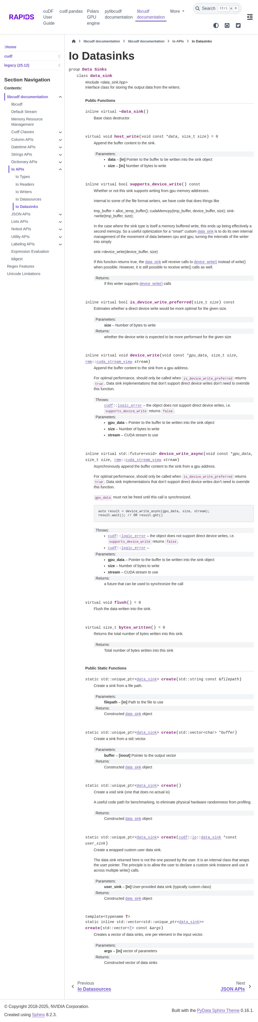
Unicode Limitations (23, 274)
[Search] (217, 8)
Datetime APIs (23, 147)
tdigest (16, 259)
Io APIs (17, 169)
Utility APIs (20, 236)
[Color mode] (216, 25)
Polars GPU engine (93, 17)
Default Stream (24, 112)
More (175, 11)
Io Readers (24, 184)
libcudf (16, 104)
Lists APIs (19, 221)
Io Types (22, 177)
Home (11, 47)
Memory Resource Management (27, 122)
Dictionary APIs (24, 162)
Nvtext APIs (21, 229)
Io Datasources (28, 199)
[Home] (74, 41)
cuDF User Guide (49, 17)
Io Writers (23, 192)
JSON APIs (20, 214)
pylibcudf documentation (119, 14)
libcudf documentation (151, 14)
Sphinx (38, 1014)
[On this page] (250, 16)
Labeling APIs (23, 244)
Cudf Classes (22, 132)
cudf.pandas (71, 11)
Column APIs (22, 139)
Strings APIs (21, 154)
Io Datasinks (26, 207)
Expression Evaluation (30, 251)
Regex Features (20, 266)
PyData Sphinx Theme (218, 1010)
